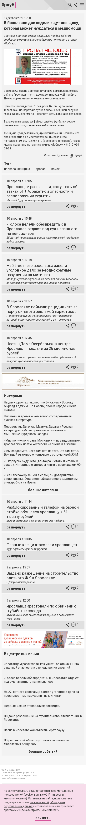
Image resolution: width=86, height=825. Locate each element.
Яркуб (8, 5)
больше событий (43, 751)
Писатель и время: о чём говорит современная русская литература (38, 418)
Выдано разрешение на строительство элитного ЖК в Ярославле (42, 575)
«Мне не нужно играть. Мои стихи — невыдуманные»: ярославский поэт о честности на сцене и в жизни (42, 442)
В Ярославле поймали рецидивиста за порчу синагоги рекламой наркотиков (42, 309)
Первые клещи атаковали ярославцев (42, 544)
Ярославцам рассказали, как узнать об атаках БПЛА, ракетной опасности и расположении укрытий (42, 191)
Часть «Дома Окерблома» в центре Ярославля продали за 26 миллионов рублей (41, 348)
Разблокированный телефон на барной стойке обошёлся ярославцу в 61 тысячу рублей (43, 512)
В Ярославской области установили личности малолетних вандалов (36, 742)
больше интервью (43, 490)
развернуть (16, 206)
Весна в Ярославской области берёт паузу (34, 730)
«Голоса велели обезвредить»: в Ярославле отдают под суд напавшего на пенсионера (42, 229)
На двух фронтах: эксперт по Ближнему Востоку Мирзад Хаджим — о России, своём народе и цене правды (40, 406)
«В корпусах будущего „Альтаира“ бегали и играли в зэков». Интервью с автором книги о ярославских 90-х (43, 464)
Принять (43, 818)
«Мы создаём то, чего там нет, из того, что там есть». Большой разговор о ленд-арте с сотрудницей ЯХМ (41, 452)
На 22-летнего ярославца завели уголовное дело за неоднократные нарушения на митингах (39, 270)
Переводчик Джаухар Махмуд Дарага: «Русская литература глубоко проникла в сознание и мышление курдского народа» (38, 430)
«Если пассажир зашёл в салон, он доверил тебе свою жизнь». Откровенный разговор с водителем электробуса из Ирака (41, 478)
